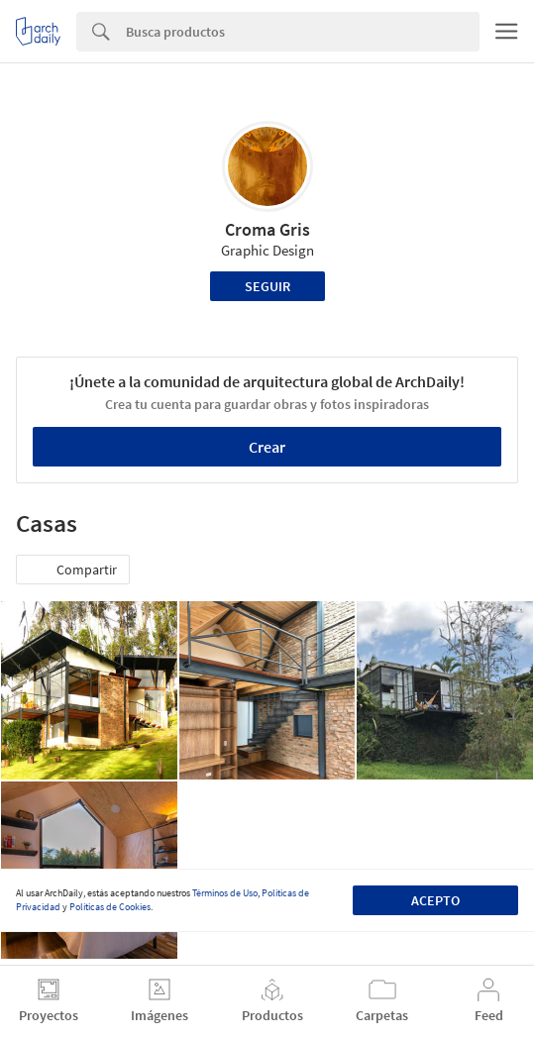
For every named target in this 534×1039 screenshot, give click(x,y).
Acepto (435, 900)
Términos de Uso (225, 892)
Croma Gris (267, 229)
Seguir (267, 286)
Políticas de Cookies (110, 906)
